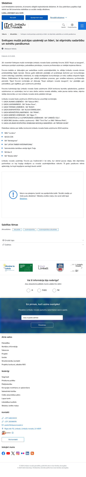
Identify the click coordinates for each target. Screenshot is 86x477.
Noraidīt (13, 17)
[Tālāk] (81, 268)
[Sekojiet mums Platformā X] (13, 453)
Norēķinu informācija (9, 347)
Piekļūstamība (7, 384)
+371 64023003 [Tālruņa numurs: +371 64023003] (10, 418)
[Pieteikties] (42, 325)
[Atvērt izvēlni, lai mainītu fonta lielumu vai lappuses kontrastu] (72, 26)
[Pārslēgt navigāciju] (82, 26)
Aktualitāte (17, 229)
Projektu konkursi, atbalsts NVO (14, 364)
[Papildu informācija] (12, 433)
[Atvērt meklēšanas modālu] (63, 26)
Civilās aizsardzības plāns (11, 395)
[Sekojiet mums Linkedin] (27, 453)
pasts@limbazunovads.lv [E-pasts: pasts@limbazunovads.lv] (13, 425)
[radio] (30, 290)
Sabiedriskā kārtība (9, 391)
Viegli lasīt (5, 377)
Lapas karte (6, 398)
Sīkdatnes (23, 199)
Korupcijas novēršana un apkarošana (16, 388)
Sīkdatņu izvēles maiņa (10, 406)
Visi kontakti (12, 439)
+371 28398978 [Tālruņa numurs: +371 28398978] (10, 421)
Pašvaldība (6, 343)
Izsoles (4, 357)
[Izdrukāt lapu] (43, 240)
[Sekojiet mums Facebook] (3, 453)
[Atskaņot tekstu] (10, 48)
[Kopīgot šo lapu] (43, 245)
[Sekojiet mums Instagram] (17, 453)
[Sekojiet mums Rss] (32, 453)
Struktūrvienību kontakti (11, 361)
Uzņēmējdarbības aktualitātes (48, 229)
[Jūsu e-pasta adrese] (42, 317)
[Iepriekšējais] (4, 268)
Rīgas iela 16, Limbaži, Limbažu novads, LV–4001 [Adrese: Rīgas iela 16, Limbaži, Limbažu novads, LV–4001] (22, 429)
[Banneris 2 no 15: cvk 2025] (26, 267)
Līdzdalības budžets (9, 402)
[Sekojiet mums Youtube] (8, 453)
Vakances (5, 350)
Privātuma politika (8, 380)
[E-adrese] (6, 433)
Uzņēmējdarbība (30, 229)
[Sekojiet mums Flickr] (22, 453)
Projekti (4, 354)
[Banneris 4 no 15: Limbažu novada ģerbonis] (60, 267)
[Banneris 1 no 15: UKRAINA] (9, 267)
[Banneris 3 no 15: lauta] (43, 267)
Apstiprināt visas (37, 17)
